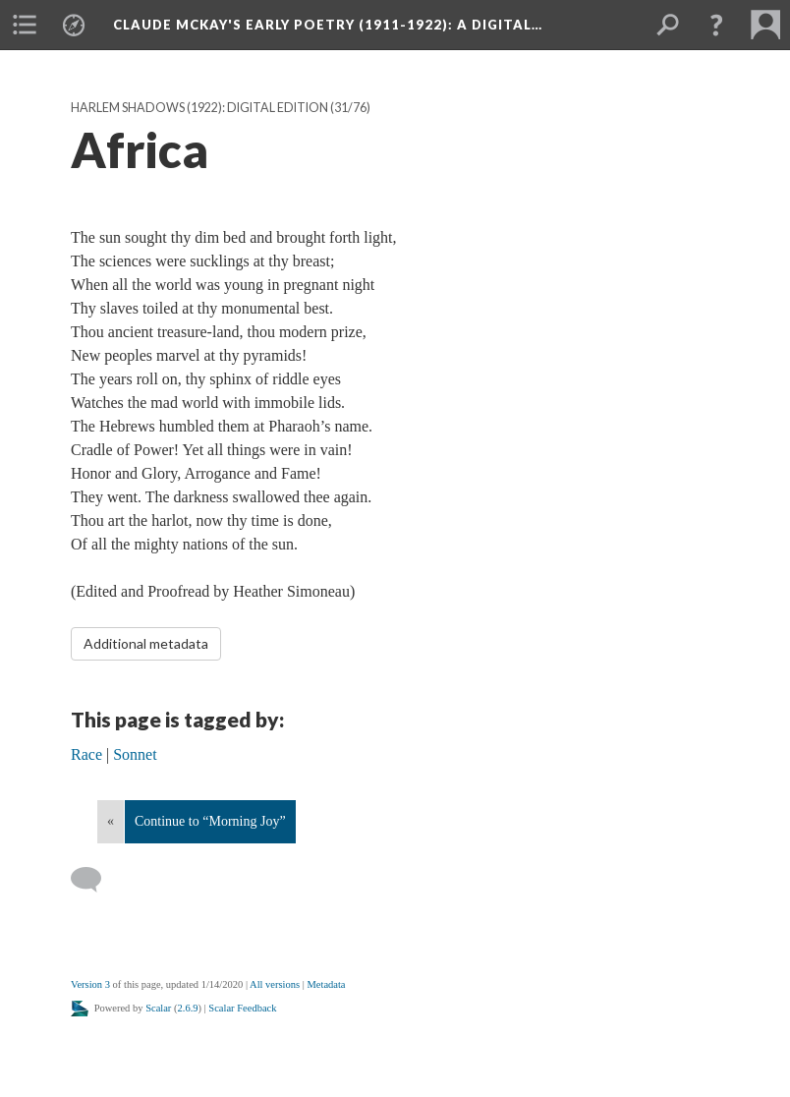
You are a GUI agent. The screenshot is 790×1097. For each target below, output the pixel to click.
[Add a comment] (95, 880)
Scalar (158, 1008)
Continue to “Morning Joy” (210, 821)
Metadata (326, 984)
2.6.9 (188, 1008)
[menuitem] (24, 24)
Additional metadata (146, 643)
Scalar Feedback (242, 1008)
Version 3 (90, 984)
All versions (275, 984)
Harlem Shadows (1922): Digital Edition (199, 107)
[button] (716, 24)
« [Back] (110, 821)
